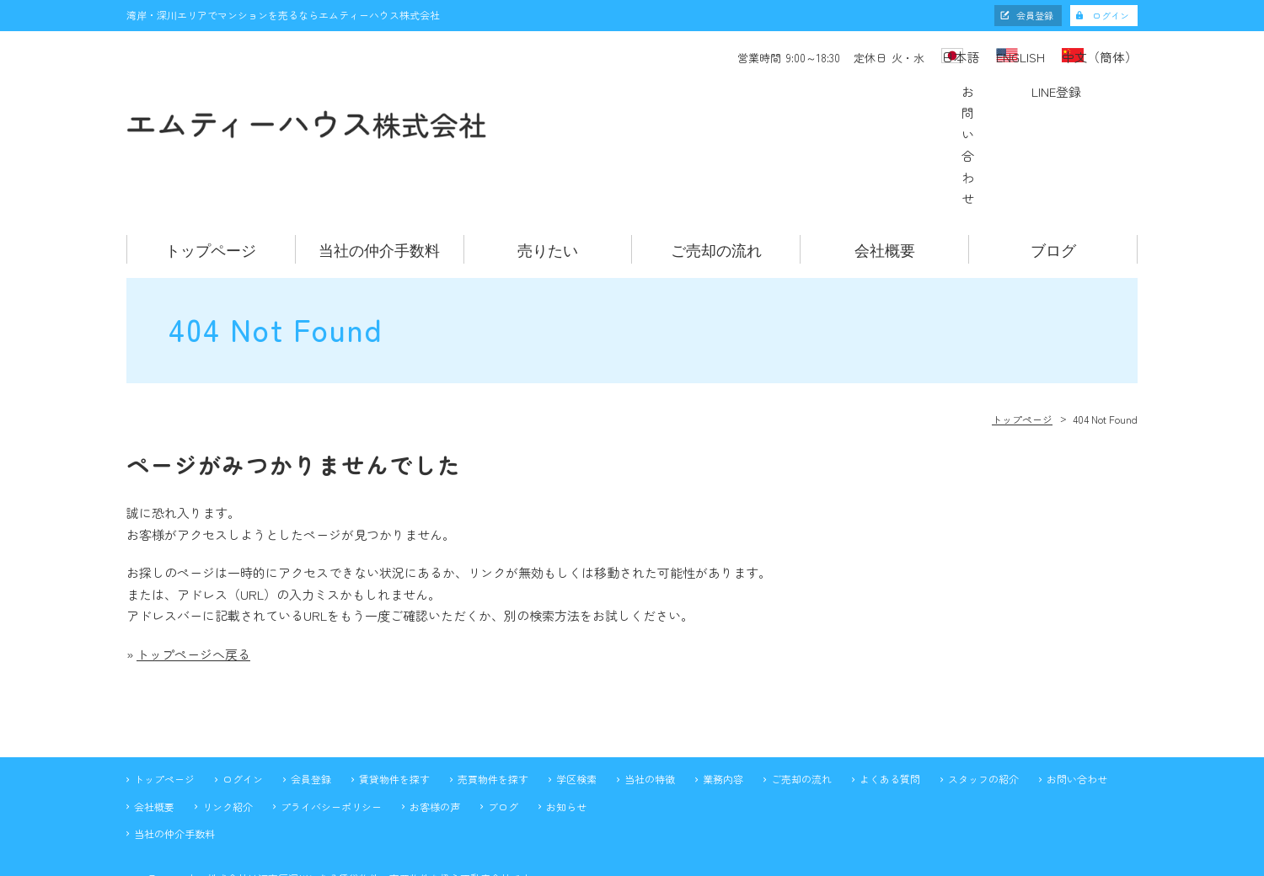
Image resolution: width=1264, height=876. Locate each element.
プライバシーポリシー (331, 722)
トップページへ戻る (193, 570)
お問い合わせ (890, 103)
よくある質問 (890, 694)
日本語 (909, 55)
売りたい (547, 165)
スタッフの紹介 (983, 694)
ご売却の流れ (716, 165)
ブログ (1053, 165)
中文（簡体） (1102, 55)
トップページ (210, 165)
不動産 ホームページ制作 (632, 861)
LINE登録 (1067, 103)
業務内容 (723, 694)
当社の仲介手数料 (379, 165)
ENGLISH (996, 55)
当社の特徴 (649, 694)
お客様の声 (435, 722)
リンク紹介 (227, 722)
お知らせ (566, 722)
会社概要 (884, 165)
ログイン (1110, 15)
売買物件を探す (493, 694)
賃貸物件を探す (394, 694)
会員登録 (1034, 15)
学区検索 (576, 694)
